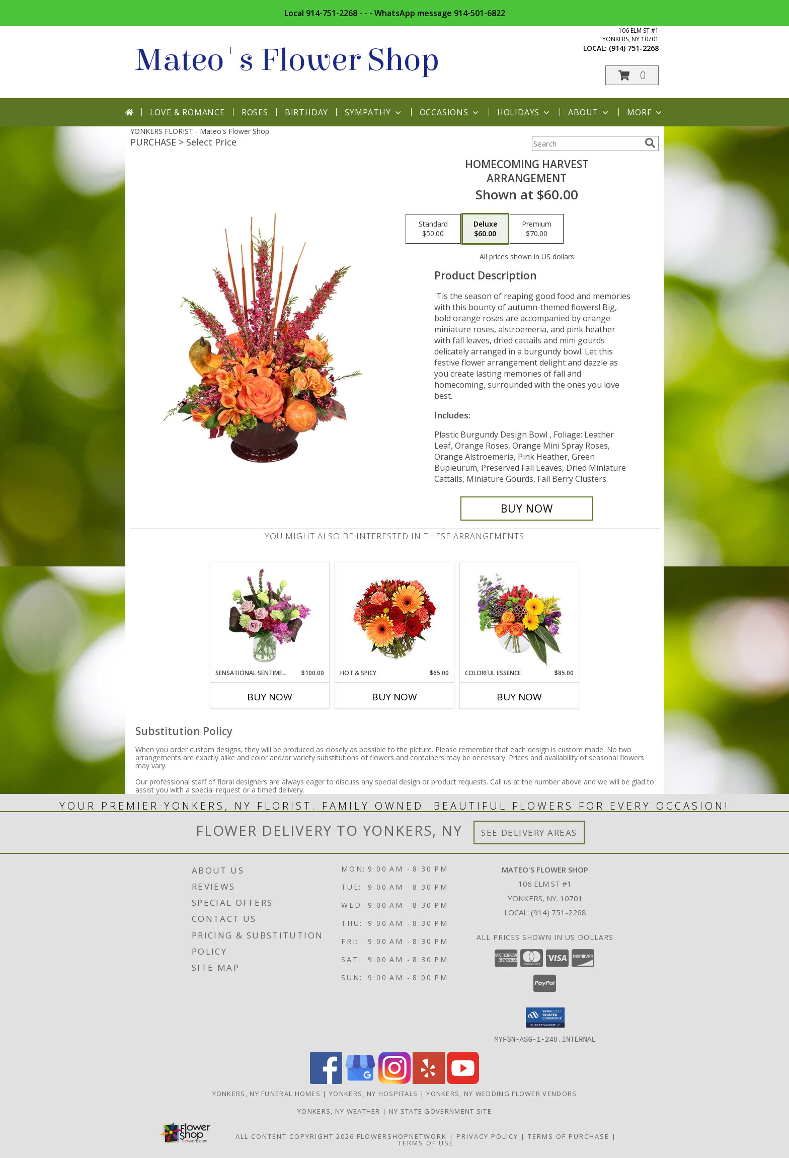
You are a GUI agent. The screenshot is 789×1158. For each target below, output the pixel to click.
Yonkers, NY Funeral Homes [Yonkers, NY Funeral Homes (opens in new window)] (266, 1093)
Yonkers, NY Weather (338, 1110)
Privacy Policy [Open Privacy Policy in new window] (487, 1135)
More (645, 112)
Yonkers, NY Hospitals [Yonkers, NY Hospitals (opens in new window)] (373, 1093)
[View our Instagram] (394, 1080)
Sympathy (374, 112)
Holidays (524, 112)
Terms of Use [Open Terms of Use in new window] (426, 1142)
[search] (650, 143)
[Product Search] (586, 143)
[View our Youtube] (463, 1080)
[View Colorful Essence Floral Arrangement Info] (520, 615)
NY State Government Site (440, 1110)
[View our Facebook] (326, 1080)
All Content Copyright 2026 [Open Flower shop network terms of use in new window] (294, 1135)
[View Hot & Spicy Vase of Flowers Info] (395, 615)
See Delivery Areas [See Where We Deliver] (529, 832)
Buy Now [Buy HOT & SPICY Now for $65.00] (394, 696)
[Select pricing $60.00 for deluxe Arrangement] (485, 229)
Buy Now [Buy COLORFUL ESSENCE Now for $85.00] (519, 696)
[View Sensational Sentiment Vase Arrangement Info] (270, 615)
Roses (255, 112)
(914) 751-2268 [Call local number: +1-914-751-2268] (634, 48)
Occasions (450, 112)
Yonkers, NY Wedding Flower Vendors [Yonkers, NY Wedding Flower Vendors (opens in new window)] (501, 1093)
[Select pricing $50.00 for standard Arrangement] (433, 229)
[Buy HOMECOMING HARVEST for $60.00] (526, 508)
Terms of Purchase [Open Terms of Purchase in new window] (568, 1135)
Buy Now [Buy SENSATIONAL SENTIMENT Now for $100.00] (269, 696)
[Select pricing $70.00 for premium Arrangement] (536, 229)
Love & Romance (187, 112)
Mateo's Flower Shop (287, 60)
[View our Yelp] (429, 1080)
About (589, 112)
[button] (632, 75)
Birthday (306, 112)
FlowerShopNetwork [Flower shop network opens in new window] (402, 1135)
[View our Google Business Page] (360, 1080)
